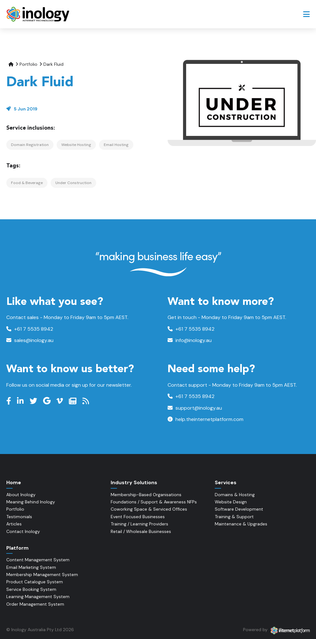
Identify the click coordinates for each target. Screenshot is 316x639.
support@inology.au (195, 408)
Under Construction (73, 182)
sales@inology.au (29, 340)
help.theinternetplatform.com (205, 419)
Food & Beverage (27, 182)
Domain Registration (30, 144)
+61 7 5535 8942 (29, 329)
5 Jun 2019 (25, 109)
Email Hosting (116, 144)
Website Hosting (76, 144)
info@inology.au (190, 340)
